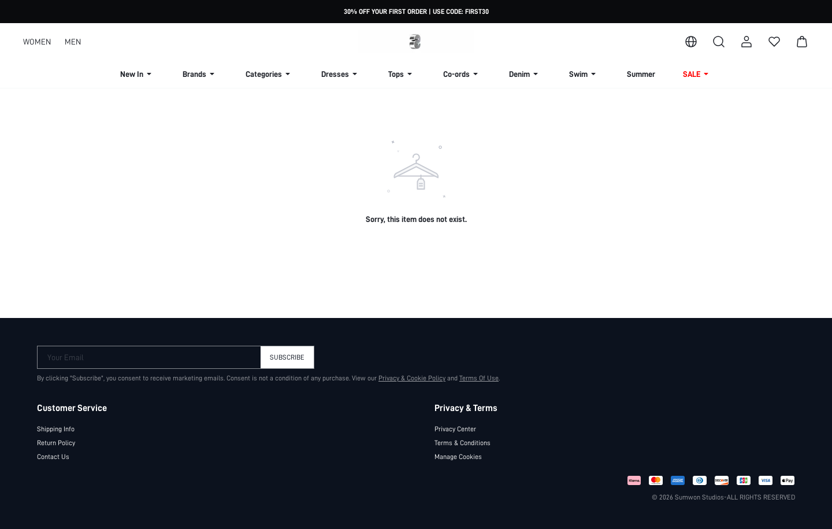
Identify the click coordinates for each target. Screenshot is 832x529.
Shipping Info (56, 429)
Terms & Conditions (462, 443)
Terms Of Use (479, 378)
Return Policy (56, 443)
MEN (73, 41)
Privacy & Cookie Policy (411, 378)
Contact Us (53, 457)
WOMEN (37, 41)
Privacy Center (455, 429)
